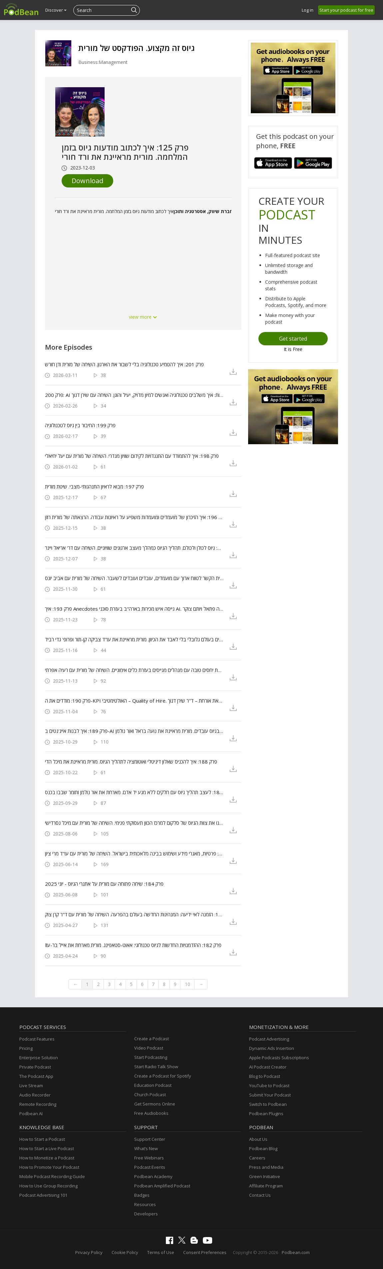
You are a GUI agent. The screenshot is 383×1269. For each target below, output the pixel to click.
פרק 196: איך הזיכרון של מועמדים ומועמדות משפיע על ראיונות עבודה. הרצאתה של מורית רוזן (134, 517)
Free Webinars (149, 1158)
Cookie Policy (125, 1252)
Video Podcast (148, 1048)
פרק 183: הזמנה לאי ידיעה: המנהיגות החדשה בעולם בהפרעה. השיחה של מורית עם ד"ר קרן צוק (134, 914)
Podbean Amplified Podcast (162, 1186)
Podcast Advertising (269, 1039)
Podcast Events (149, 1167)
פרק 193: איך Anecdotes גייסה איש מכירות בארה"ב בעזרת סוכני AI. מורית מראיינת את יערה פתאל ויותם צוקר (134, 609)
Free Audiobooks (151, 1113)
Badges (142, 1195)
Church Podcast (150, 1095)
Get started (293, 338)
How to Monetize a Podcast (46, 1158)
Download (87, 180)
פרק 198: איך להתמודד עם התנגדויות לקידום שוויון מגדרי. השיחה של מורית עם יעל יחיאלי (132, 456)
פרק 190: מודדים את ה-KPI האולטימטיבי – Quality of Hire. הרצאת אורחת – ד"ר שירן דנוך (134, 701)
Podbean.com (296, 1252)
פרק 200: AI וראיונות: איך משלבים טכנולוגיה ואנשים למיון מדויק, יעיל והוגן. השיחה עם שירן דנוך (134, 395)
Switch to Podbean (268, 1104)
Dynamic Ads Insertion (271, 1048)
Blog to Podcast (264, 1076)
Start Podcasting (150, 1057)
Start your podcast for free (346, 10)
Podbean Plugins (266, 1113)
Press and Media (266, 1167)
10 (187, 984)
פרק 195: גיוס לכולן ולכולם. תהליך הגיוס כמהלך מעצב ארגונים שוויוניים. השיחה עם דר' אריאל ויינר (134, 548)
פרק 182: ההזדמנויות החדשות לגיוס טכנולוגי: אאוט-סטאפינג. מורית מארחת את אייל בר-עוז (133, 945)
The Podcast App (36, 1076)
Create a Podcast (151, 1039)
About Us (258, 1139)
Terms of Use (160, 1252)
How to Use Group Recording (48, 1186)
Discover (56, 10)
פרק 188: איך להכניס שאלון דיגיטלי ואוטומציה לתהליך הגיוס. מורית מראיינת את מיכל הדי (131, 762)
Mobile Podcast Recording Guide (52, 1176)
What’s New (146, 1148)
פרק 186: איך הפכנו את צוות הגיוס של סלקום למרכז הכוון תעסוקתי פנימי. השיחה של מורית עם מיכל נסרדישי (134, 823)
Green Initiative (264, 1176)
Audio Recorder (35, 1095)
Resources (145, 1204)
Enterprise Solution (38, 1058)
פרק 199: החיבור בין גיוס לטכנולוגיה (80, 425)
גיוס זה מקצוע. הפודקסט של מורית (136, 47)
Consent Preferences (204, 1252)
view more (143, 317)
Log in (307, 10)
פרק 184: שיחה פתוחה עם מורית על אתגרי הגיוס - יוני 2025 (104, 884)
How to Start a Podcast (42, 1139)
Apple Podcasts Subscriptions (279, 1058)
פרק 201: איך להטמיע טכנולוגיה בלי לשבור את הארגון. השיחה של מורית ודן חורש (124, 364)
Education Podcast (153, 1085)
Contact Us (260, 1195)
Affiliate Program (266, 1186)
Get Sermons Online (154, 1104)
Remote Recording (37, 1104)
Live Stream (31, 1086)
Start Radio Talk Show (156, 1067)
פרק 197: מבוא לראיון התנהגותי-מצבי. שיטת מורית (94, 486)
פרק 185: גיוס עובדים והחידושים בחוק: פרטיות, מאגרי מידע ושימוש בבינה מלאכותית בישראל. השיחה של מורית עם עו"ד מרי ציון (134, 853)
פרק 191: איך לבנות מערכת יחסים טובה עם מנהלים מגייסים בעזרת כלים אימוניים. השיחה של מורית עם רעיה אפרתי (134, 670)
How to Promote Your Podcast (49, 1167)
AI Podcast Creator (267, 1067)
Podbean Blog (263, 1148)
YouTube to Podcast (269, 1086)
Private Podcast (35, 1067)
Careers (257, 1158)
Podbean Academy (153, 1176)
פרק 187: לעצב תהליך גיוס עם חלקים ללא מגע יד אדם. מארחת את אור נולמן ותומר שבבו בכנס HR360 (134, 792)
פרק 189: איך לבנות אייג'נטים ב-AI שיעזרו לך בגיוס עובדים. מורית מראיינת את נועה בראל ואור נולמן (134, 731)
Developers (146, 1214)
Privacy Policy (89, 1252)
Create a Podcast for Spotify (162, 1076)
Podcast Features (37, 1039)
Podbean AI (31, 1113)
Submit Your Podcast (270, 1095)
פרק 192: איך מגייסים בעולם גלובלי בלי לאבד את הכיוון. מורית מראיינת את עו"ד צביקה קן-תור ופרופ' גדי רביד (134, 639)
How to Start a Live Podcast (46, 1148)
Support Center (149, 1139)
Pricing (26, 1048)
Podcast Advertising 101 (43, 1195)
